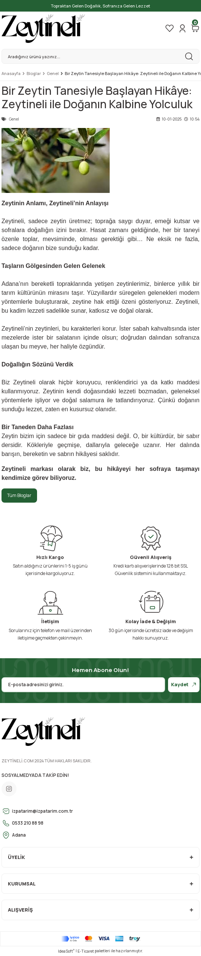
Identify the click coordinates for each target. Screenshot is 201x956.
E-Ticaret (85, 951)
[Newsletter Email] (83, 684)
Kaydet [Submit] (184, 684)
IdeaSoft (66, 951)
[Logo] (43, 28)
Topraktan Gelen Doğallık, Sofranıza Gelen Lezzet (100, 6)
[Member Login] (182, 28)
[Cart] (195, 28)
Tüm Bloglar (19, 495)
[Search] (100, 56)
